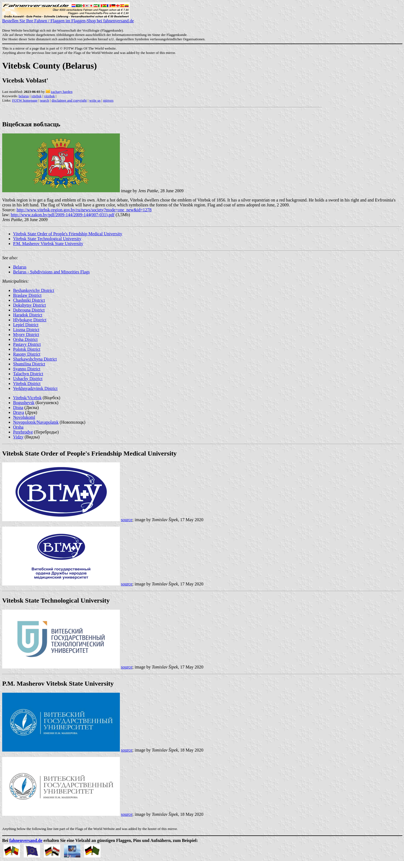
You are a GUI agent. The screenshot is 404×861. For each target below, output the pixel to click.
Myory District (26, 334)
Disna (18, 407)
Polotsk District (26, 349)
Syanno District (26, 369)
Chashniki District (29, 300)
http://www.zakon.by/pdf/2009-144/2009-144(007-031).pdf (63, 214)
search (44, 100)
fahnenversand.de (25, 840)
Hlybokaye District (29, 319)
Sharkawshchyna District (35, 359)
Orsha (18, 427)
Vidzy (18, 437)
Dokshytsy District (29, 305)
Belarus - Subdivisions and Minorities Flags (51, 272)
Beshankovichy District (33, 290)
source (126, 519)
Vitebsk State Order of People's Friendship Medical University (67, 233)
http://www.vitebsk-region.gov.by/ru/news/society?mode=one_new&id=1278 (84, 209)
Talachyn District (28, 373)
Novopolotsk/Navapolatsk (36, 422)
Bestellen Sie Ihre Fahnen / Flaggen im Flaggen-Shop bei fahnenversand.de (68, 19)
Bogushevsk (23, 402)
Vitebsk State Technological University (47, 238)
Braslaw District (27, 295)
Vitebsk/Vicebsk (27, 397)
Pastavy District (27, 344)
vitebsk (36, 96)
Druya (18, 412)
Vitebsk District (27, 383)
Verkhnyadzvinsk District (35, 388)
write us (95, 100)
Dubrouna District (29, 310)
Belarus (19, 267)
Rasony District (26, 354)
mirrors (108, 100)
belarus (24, 96)
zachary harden (61, 92)
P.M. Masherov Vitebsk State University (48, 243)
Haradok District (27, 315)
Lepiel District (25, 324)
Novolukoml (24, 417)
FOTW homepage (24, 100)
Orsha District (25, 339)
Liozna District (26, 329)
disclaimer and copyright (69, 100)
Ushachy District (27, 378)
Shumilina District (29, 364)
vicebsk (49, 96)
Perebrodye (23, 432)
